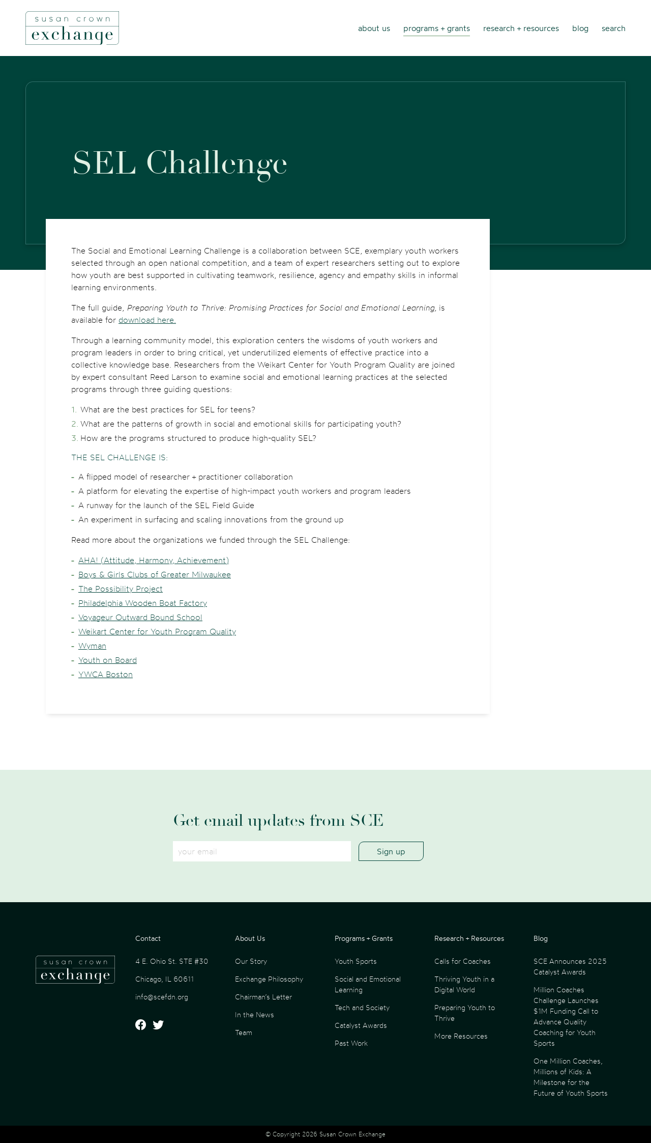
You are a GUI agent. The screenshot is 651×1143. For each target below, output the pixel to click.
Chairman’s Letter (263, 996)
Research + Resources (521, 28)
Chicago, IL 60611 (164, 978)
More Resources (461, 1036)
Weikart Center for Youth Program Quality (157, 631)
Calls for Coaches (462, 961)
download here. (147, 320)
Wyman (92, 645)
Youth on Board (107, 660)
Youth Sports (356, 961)
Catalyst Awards (361, 1025)
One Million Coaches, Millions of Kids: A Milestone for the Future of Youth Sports (571, 1076)
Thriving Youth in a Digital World (464, 984)
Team (243, 1032)
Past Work (351, 1043)
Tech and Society (362, 1007)
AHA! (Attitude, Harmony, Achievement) (153, 560)
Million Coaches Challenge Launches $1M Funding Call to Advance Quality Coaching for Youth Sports (566, 1016)
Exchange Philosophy (269, 978)
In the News (254, 1014)
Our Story (251, 961)
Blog (580, 28)
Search (614, 28)
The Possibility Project (120, 588)
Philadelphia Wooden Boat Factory (142, 603)
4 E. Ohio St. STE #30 (172, 961)
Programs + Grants (436, 28)
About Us (374, 28)
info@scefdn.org (161, 996)
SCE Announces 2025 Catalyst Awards (570, 966)
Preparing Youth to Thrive (464, 1012)
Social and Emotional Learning (368, 984)
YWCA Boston (105, 674)
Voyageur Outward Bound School (140, 617)
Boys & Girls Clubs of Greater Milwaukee (154, 574)
